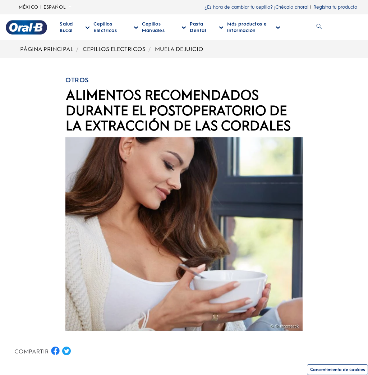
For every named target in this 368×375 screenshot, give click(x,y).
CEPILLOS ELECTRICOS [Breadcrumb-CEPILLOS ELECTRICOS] (114, 49)
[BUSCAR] (319, 27)
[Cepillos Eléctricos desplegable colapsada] (115, 27)
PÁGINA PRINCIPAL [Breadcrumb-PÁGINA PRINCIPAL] (46, 49)
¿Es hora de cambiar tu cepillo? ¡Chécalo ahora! (256, 7)
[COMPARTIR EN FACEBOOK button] (55, 351)
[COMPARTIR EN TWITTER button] (66, 351)
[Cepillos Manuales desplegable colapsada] (164, 27)
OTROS (77, 80)
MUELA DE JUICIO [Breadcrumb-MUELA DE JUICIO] (179, 49)
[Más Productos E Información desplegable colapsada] (253, 27)
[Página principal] (26, 27)
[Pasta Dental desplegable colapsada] (207, 27)
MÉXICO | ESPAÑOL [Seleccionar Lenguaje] (45, 7)
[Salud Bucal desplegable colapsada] (75, 27)
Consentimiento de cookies (337, 369)
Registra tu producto (335, 7)
